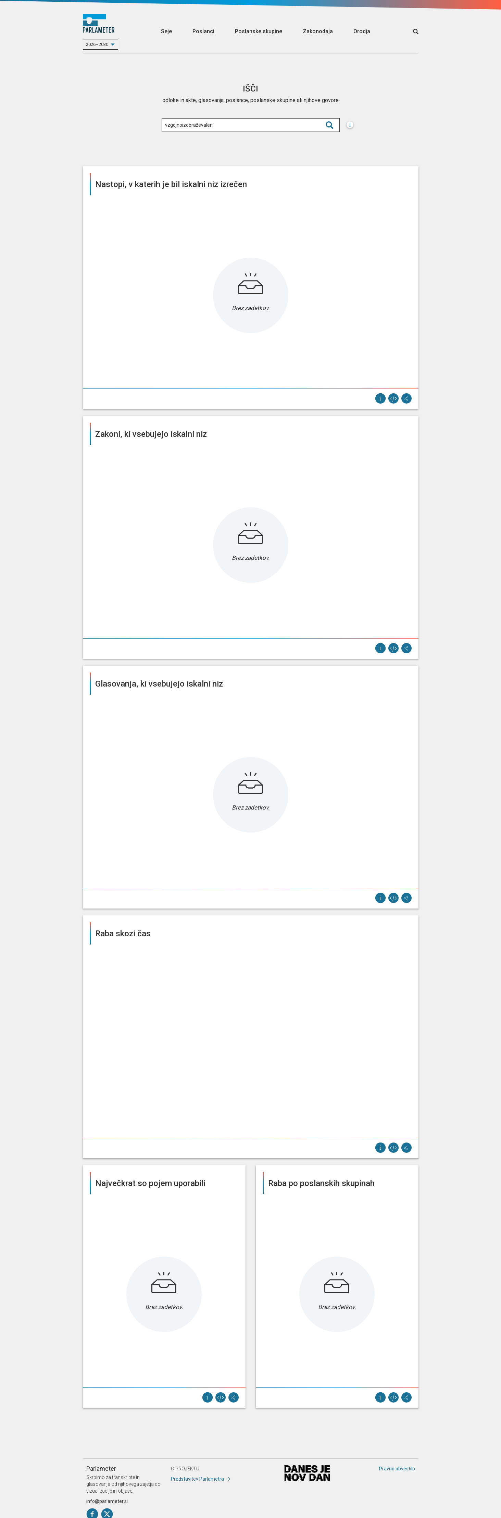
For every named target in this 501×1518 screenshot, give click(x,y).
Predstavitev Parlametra (197, 1479)
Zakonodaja (318, 31)
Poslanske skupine (258, 31)
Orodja (361, 31)
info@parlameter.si (107, 1501)
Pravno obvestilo (397, 1468)
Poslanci (203, 31)
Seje (166, 31)
